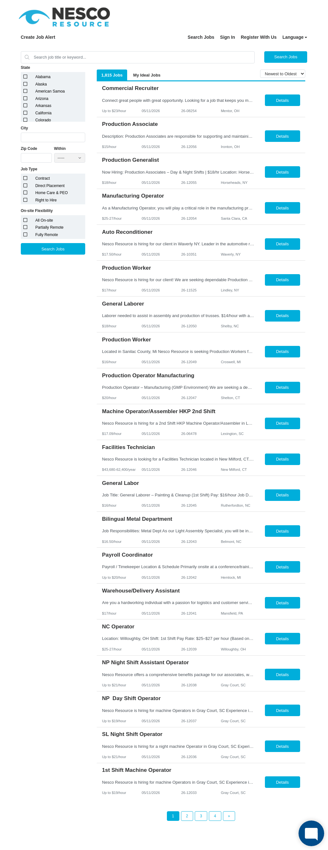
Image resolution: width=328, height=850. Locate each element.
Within (60, 148)
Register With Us (259, 37)
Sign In (227, 37)
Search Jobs (201, 37)
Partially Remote (49, 227)
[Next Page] (229, 816)
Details (282, 100)
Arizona (41, 98)
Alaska (41, 84)
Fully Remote (46, 235)
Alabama (42, 77)
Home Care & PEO (51, 193)
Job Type (29, 169)
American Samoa (50, 91)
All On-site (44, 220)
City (24, 128)
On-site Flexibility (37, 210)
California (43, 113)
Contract (42, 178)
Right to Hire (46, 200)
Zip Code (29, 148)
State (25, 67)
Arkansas (43, 105)
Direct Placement (49, 186)
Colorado (43, 120)
